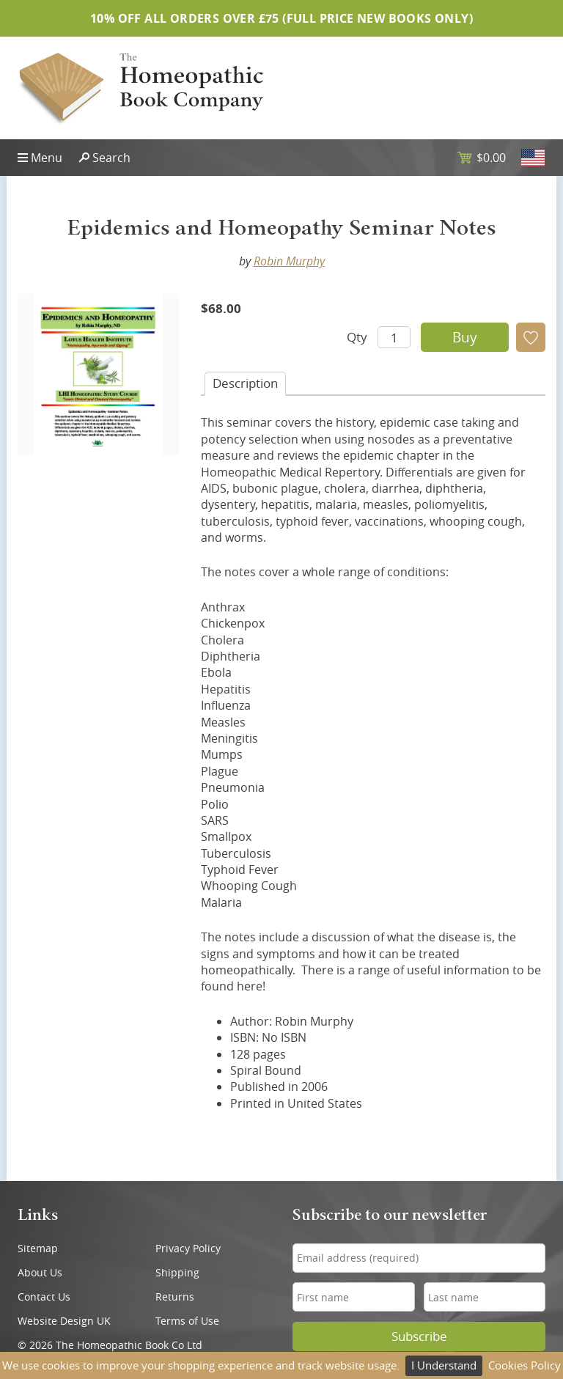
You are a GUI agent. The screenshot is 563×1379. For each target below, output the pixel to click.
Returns (174, 1296)
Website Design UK (64, 1321)
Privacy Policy (188, 1248)
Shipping (177, 1272)
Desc (245, 383)
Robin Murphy (289, 261)
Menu (46, 158)
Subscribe (419, 1336)
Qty (357, 336)
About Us (40, 1272)
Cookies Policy (524, 1365)
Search (111, 158)
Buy (464, 337)
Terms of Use (187, 1321)
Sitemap (38, 1248)
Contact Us (44, 1296)
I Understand (443, 1365)
